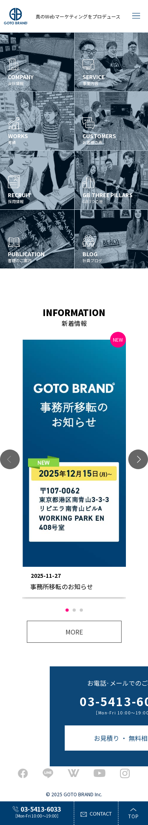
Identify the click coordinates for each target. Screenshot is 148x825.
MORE (74, 631)
